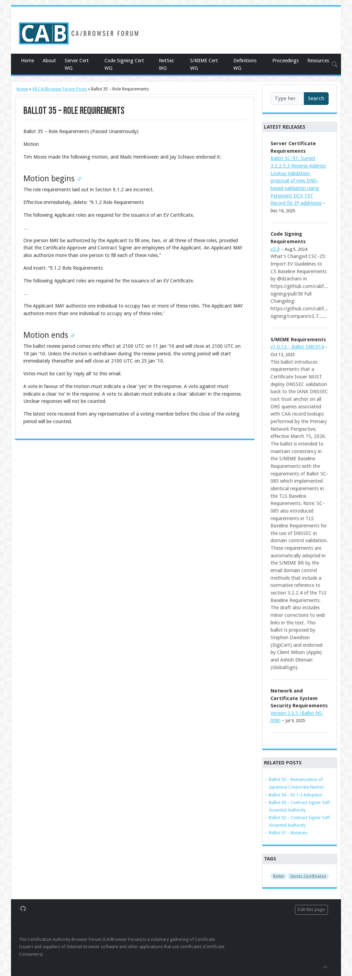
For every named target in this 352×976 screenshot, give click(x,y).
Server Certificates (308, 876)
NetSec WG (166, 64)
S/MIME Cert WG (204, 64)
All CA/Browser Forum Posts (59, 89)
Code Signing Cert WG (124, 64)
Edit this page (311, 909)
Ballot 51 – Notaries (288, 832)
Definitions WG (244, 64)
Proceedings (285, 60)
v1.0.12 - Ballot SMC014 (297, 347)
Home (27, 60)
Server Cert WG (77, 64)
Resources (318, 60)
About (49, 60)
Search (316, 98)
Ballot (278, 876)
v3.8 (275, 249)
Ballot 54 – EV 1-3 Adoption (295, 794)
